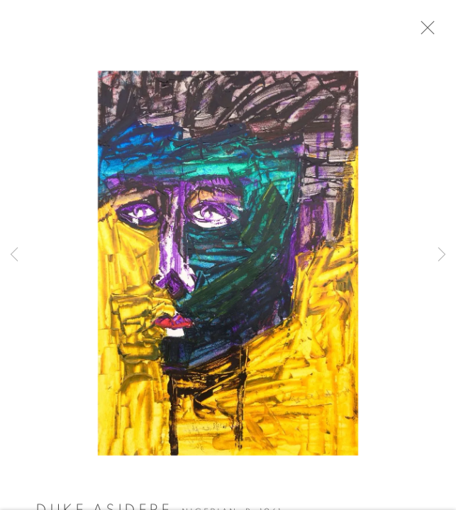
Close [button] (436, 31)
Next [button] (442, 255)
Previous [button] (14, 255)
